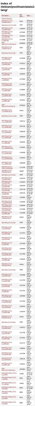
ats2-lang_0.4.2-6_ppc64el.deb (7, 353)
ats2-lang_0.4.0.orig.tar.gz (8, 105)
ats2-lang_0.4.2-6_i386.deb (7, 343)
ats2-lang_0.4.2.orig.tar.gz (8, 369)
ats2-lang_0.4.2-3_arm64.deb (7, 182)
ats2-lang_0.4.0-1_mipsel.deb (7, 89)
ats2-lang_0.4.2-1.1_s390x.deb (7, 163)
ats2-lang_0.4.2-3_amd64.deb (7, 178)
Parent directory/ (7, 18)
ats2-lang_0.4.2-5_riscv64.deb (7, 306)
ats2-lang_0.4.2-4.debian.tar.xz (7, 217)
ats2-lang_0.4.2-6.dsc (9, 322)
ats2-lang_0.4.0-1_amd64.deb (7, 58)
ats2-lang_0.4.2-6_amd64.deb (7, 327)
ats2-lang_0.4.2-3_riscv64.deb (7, 209)
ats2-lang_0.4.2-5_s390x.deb (7, 311)
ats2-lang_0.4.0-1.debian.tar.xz (7, 47)
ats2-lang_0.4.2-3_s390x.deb (7, 212)
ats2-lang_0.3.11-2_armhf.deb (7, 36)
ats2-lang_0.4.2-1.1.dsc (9, 116)
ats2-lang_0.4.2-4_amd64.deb (7, 227)
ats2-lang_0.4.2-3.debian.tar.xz (7, 171)
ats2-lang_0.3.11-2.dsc (9, 25)
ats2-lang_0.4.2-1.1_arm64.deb (7, 126)
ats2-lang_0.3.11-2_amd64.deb (7, 28)
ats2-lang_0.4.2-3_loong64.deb (7, 197)
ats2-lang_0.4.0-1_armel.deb (7, 68)
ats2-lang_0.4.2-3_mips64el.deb (7, 201)
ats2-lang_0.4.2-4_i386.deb (7, 243)
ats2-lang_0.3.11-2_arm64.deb (7, 32)
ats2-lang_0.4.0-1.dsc (9, 53)
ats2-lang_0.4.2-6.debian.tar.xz (7, 316)
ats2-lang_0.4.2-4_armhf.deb (7, 238)
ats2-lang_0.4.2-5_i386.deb (7, 290)
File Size (21, 15)
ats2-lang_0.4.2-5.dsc (9, 269)
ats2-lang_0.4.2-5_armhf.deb (7, 285)
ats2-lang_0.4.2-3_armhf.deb (7, 189)
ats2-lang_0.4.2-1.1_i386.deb (7, 142)
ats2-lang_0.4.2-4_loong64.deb (7, 248)
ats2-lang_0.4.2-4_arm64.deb (7, 232)
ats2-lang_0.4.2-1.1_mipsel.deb (7, 152)
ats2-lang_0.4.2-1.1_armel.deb (7, 131)
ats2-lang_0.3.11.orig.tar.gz (9, 43)
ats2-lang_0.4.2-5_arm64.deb (7, 280)
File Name (5, 15)
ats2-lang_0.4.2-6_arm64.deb (7, 332)
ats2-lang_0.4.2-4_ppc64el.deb (7, 253)
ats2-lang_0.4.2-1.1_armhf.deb (7, 136)
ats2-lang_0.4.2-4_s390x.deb (7, 259)
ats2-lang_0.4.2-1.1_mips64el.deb (7, 147)
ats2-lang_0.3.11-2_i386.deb (7, 39)
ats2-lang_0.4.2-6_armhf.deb (7, 337)
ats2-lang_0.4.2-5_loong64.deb (7, 295)
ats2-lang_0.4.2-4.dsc (9, 222)
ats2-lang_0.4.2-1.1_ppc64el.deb (7, 157)
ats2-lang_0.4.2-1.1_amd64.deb (7, 121)
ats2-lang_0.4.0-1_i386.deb (7, 79)
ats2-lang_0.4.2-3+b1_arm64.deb (7, 167)
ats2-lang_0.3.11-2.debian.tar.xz (7, 21)
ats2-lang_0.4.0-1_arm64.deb (7, 63)
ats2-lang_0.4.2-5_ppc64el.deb (7, 301)
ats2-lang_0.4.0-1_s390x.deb (7, 100)
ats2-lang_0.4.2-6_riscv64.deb (7, 358)
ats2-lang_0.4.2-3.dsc (9, 175)
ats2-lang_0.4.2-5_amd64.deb (7, 274)
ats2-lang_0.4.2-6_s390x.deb (7, 364)
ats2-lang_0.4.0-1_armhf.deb (7, 73)
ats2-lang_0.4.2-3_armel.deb (7, 185)
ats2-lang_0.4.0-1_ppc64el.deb (7, 94)
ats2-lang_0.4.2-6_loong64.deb (7, 348)
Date (28, 15)
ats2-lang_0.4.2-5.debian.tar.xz (7, 264)
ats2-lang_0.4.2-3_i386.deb (7, 193)
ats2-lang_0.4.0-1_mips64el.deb (7, 84)
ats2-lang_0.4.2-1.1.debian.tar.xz (7, 110)
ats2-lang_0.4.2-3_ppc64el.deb (7, 205)
